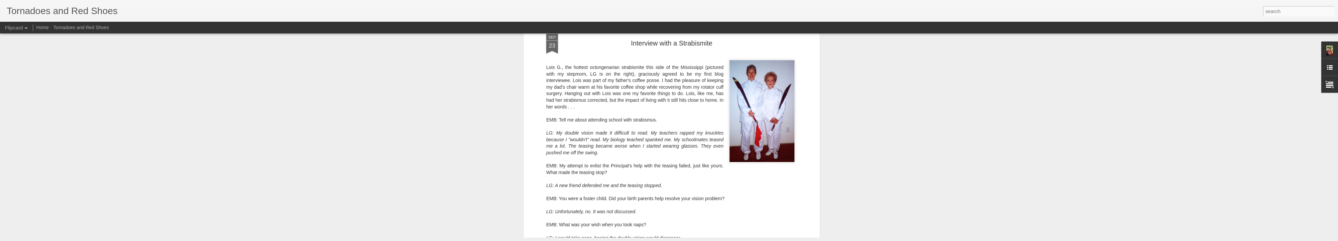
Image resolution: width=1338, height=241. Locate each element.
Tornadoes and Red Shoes (81, 27)
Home (42, 27)
